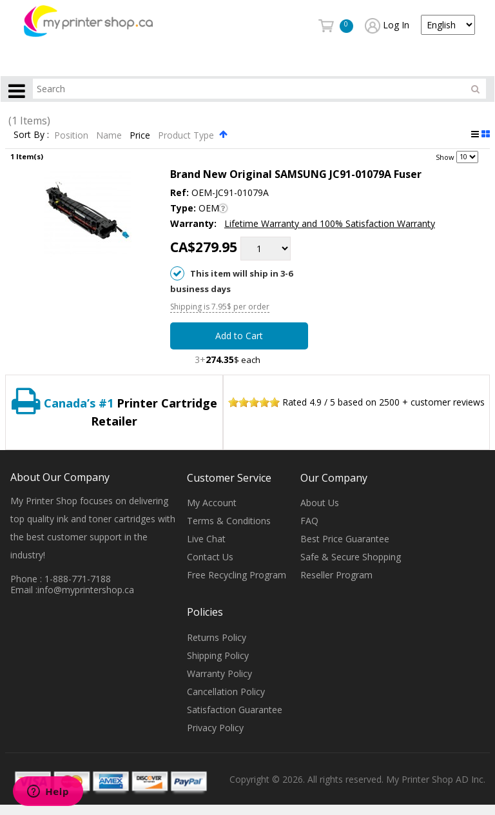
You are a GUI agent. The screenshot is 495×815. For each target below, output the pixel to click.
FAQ (309, 521)
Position (72, 135)
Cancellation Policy (226, 691)
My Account (212, 503)
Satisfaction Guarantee (234, 709)
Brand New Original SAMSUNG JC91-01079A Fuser (296, 174)
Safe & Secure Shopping (350, 557)
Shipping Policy (218, 655)
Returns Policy (216, 637)
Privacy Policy (215, 728)
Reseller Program (336, 575)
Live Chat (206, 539)
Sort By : (31, 135)
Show (445, 156)
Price (141, 135)
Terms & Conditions (229, 521)
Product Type (187, 135)
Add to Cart (239, 336)
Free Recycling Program (236, 575)
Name (110, 135)
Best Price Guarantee (344, 539)
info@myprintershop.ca (85, 590)
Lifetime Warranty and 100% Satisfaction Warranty (329, 223)
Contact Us (210, 557)
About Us (319, 503)
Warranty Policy (219, 673)
